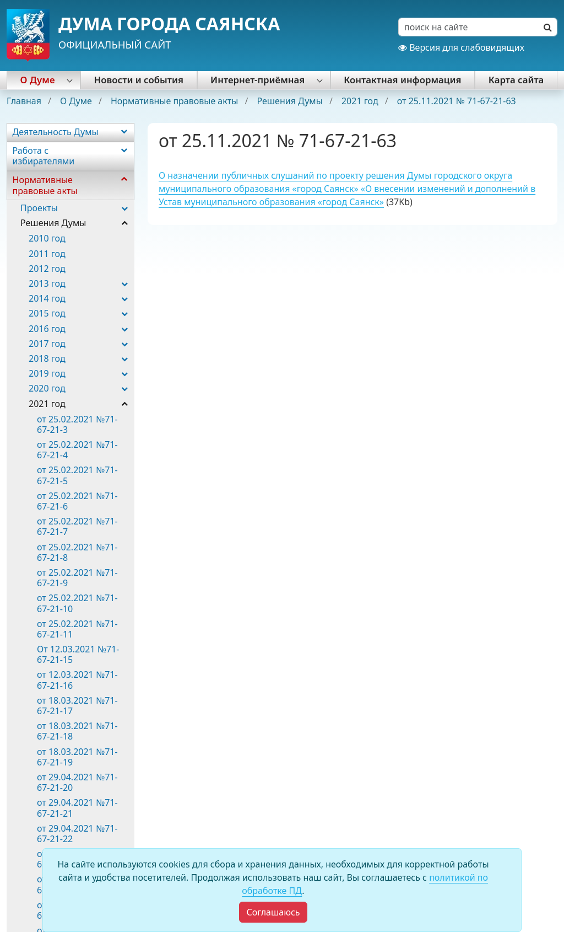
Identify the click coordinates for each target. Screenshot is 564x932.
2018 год (47, 358)
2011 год (47, 254)
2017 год (47, 344)
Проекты (39, 208)
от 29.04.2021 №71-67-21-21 (77, 807)
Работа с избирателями (44, 155)
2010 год (47, 238)
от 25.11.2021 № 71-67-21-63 (456, 101)
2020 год (47, 388)
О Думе (37, 79)
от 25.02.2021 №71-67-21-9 (77, 577)
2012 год (47, 269)
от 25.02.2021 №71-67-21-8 (77, 552)
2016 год (47, 329)
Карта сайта (516, 79)
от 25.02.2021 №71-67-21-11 (77, 629)
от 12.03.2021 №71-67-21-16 (77, 679)
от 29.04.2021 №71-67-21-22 (77, 833)
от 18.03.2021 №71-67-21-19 (77, 757)
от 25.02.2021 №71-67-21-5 (77, 475)
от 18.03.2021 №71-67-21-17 (77, 705)
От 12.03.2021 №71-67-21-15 (78, 654)
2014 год (47, 298)
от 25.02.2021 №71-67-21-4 (77, 449)
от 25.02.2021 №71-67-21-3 (77, 424)
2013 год (47, 283)
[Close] (273, 912)
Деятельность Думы (56, 132)
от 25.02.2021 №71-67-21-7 (77, 526)
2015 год (47, 313)
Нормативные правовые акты (176, 101)
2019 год (47, 373)
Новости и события (138, 79)
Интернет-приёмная (257, 79)
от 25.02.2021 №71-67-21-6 (77, 501)
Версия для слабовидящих (461, 47)
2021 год (361, 101)
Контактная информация (402, 79)
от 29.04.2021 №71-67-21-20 (77, 782)
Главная (25, 101)
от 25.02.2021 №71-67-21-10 (77, 603)
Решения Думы (291, 101)
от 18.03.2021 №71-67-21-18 (77, 731)
